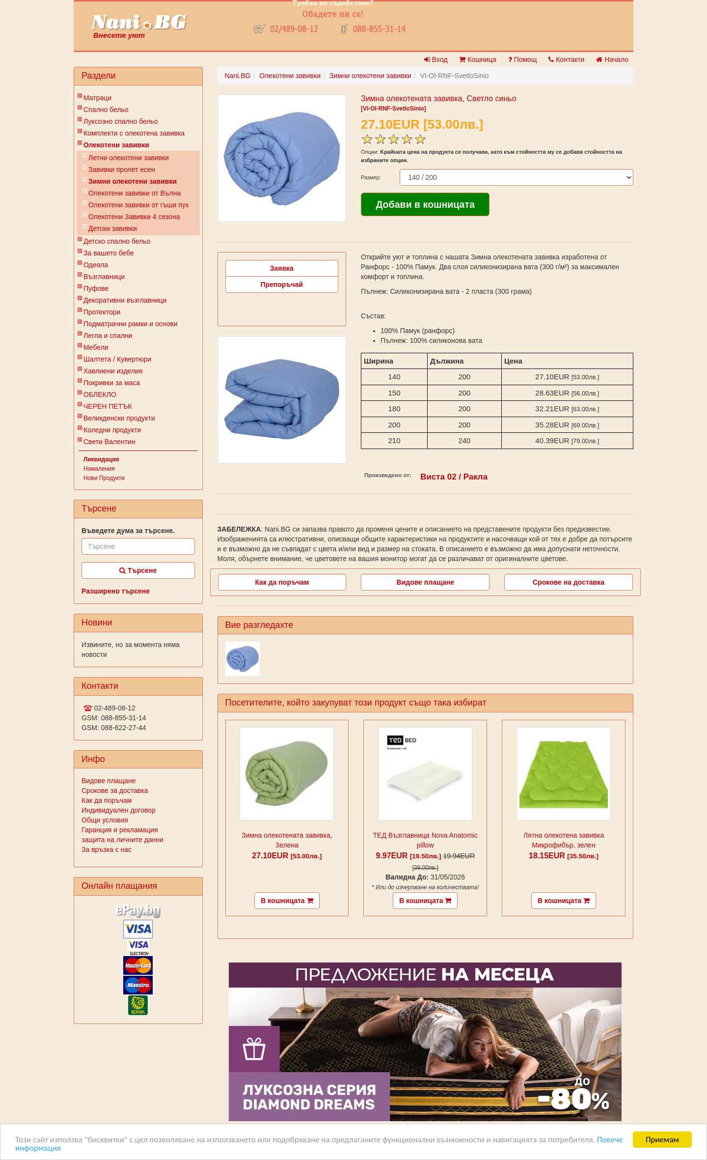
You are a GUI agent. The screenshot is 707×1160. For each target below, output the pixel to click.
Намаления (99, 468)
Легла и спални (107, 336)
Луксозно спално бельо (120, 121)
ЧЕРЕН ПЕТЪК (107, 406)
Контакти (566, 59)
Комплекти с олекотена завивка (134, 133)
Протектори (101, 312)
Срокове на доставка (568, 582)
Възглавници (104, 277)
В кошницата (287, 901)
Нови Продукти (104, 478)
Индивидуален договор (119, 810)
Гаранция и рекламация (120, 830)
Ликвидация (101, 459)
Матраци (97, 98)
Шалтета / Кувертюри (117, 359)
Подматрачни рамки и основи (130, 324)
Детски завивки (112, 228)
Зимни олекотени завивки (132, 181)
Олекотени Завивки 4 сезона (134, 217)
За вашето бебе (108, 253)
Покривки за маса (111, 383)
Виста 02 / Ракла (454, 476)
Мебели (96, 347)
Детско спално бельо (116, 241)
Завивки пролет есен (121, 169)
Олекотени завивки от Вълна (134, 193)
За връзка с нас (107, 849)
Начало (612, 59)
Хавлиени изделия (112, 371)
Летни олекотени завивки (128, 158)
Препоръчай (281, 284)
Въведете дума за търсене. (128, 531)
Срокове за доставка (115, 790)
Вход (436, 59)
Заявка (282, 268)
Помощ (522, 59)
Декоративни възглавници (124, 300)
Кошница (477, 59)
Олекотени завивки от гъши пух (138, 205)
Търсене (138, 570)
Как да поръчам (107, 800)
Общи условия (105, 820)
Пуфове (96, 288)
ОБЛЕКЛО (99, 394)
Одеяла (95, 265)
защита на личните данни (122, 840)
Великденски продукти (119, 418)
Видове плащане (109, 781)
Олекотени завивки (116, 145)
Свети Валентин (109, 442)
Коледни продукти (112, 430)
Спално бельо (106, 109)
